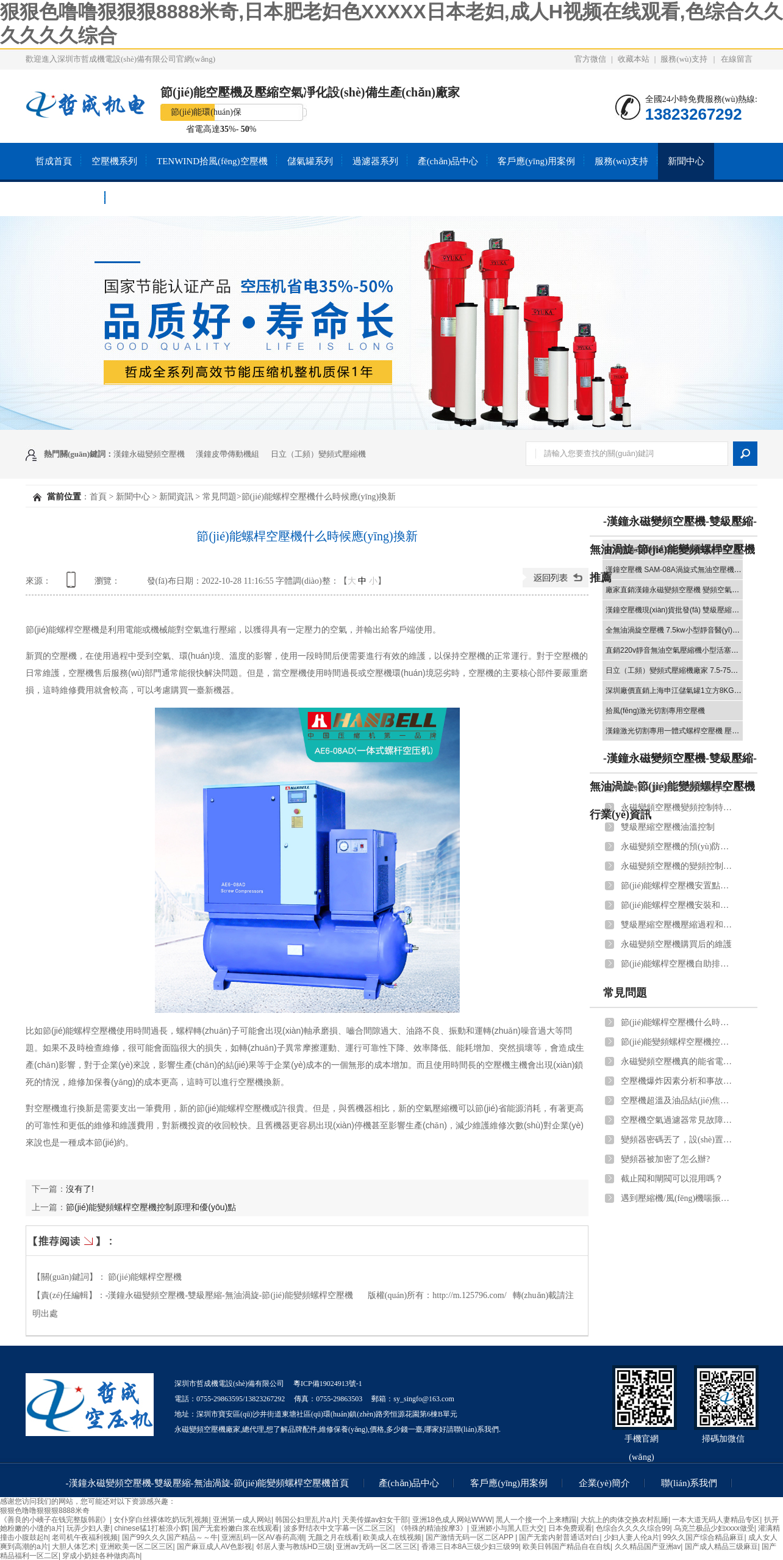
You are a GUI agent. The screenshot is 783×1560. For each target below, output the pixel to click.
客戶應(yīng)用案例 (536, 161)
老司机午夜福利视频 (85, 1537)
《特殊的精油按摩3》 (432, 1528)
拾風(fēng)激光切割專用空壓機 (655, 710)
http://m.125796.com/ (469, 1295)
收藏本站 (633, 58)
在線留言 (737, 58)
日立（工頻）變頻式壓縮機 (318, 454)
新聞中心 (686, 161)
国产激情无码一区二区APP (470, 1537)
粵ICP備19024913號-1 (327, 1383)
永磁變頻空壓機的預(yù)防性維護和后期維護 (679, 846)
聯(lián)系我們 (143, 198)
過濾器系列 (375, 161)
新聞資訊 (176, 496)
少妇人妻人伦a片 (631, 1537)
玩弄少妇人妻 (88, 1528)
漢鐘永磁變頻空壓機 (149, 454)
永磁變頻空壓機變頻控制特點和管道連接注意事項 (679, 807)
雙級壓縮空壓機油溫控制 (668, 827)
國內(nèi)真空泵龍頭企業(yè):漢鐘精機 (679, 788)
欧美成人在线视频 (392, 1537)
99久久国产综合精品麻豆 (703, 1537)
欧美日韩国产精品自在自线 (566, 1546)
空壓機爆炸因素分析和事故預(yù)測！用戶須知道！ (679, 1081)
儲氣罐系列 (310, 161)
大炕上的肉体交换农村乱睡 (624, 1519)
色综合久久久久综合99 (633, 1528)
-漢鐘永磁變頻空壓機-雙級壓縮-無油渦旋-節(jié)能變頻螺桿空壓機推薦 (673, 549)
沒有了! (80, 1189)
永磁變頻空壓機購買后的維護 (676, 944)
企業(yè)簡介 (604, 1483)
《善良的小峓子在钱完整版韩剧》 (55, 1519)
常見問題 (219, 496)
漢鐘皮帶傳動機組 (227, 454)
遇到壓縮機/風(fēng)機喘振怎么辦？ (679, 1198)
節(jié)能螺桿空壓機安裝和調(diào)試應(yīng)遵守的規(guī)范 (679, 905)
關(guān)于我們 (65, 198)
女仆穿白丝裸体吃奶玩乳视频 (161, 1519)
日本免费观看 (570, 1528)
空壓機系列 (114, 161)
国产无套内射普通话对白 (559, 1537)
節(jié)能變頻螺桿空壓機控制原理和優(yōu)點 (151, 1207)
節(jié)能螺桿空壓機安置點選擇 (679, 885)
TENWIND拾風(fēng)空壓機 (212, 161)
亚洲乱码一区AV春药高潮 (262, 1537)
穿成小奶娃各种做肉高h (101, 1555)
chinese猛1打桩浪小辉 (151, 1528)
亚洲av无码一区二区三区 (376, 1546)
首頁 (98, 496)
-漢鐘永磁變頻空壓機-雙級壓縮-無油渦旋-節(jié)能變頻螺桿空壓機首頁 (207, 1483)
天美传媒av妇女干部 (375, 1519)
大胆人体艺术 (74, 1546)
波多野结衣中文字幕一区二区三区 (338, 1528)
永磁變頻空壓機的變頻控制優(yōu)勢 (679, 866)
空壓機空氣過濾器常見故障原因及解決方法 (679, 1120)
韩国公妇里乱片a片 (306, 1519)
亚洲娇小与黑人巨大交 (507, 1528)
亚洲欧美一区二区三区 (136, 1546)
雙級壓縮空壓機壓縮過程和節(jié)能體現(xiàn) (679, 924)
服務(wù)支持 (683, 58)
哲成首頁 (53, 161)
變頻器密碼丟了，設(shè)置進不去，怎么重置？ (679, 1139)
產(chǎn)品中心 (448, 161)
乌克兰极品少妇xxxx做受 (714, 1528)
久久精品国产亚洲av (648, 1546)
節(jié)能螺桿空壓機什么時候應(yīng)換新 (679, 1022)
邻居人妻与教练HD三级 (294, 1546)
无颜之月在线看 (333, 1537)
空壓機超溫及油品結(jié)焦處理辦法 (679, 1100)
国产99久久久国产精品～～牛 (170, 1537)
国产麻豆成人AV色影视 (214, 1546)
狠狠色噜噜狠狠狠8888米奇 (45, 1510)
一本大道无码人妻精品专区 (716, 1519)
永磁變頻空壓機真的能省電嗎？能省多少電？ (679, 1061)
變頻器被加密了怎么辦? (665, 1159)
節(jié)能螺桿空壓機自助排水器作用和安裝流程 (679, 963)
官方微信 (590, 58)
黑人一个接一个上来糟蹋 (536, 1519)
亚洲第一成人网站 (242, 1519)
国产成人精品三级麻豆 (721, 1546)
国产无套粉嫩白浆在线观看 (235, 1528)
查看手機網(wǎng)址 (73, 584)
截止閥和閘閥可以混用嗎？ (672, 1178)
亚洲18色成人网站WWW (452, 1519)
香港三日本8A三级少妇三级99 (470, 1546)
